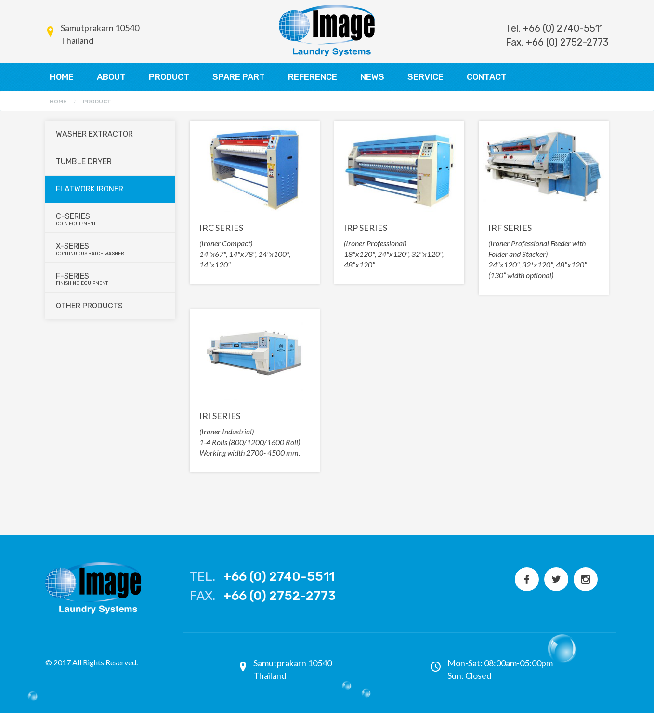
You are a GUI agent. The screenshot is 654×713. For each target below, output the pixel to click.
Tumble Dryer (84, 161)
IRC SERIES (221, 227)
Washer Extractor (94, 134)
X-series (111, 249)
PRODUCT (169, 77)
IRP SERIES (365, 227)
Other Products (89, 305)
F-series (111, 278)
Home (58, 101)
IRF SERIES (510, 227)
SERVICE (425, 77)
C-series (111, 219)
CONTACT (487, 77)
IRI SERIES (219, 415)
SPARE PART (238, 77)
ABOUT (111, 77)
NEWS (372, 77)
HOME (62, 77)
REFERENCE (312, 77)
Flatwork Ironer (89, 188)
